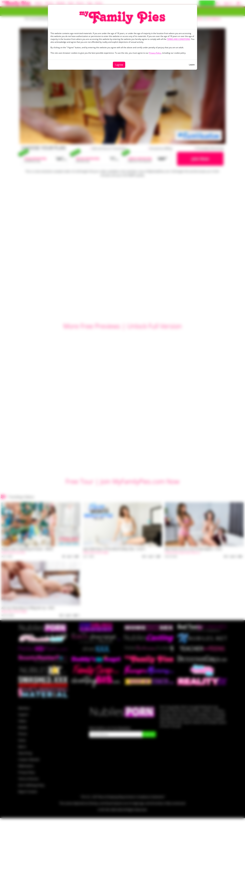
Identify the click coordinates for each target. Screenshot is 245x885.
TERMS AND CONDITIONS (178, 39)
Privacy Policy (155, 53)
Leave (192, 64)
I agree (119, 64)
